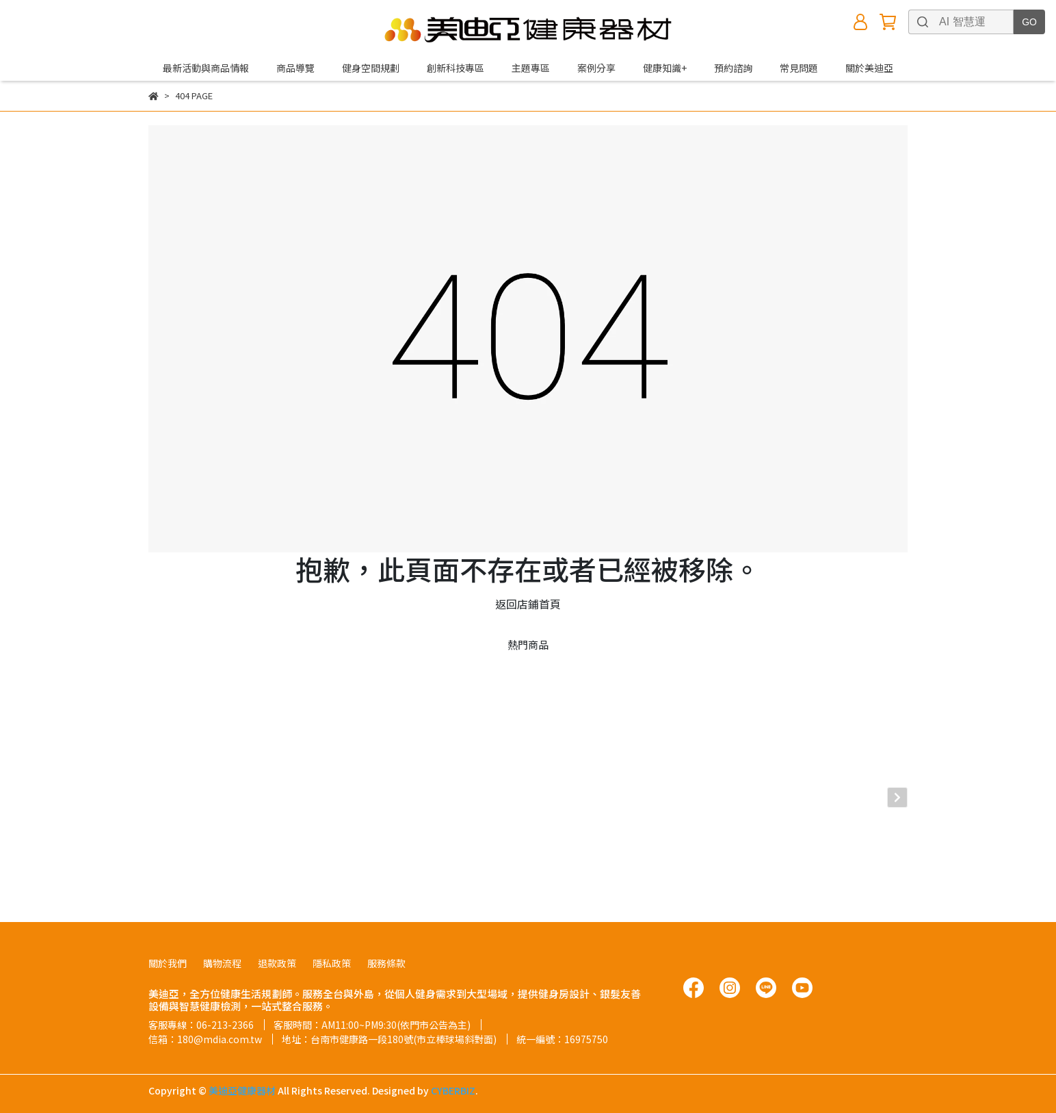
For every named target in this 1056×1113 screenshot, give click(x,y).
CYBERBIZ (453, 1078)
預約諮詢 (733, 68)
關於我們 (167, 951)
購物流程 (222, 951)
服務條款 (386, 951)
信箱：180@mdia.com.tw (205, 1027)
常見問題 (799, 68)
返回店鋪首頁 (528, 604)
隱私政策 (332, 951)
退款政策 (277, 951)
